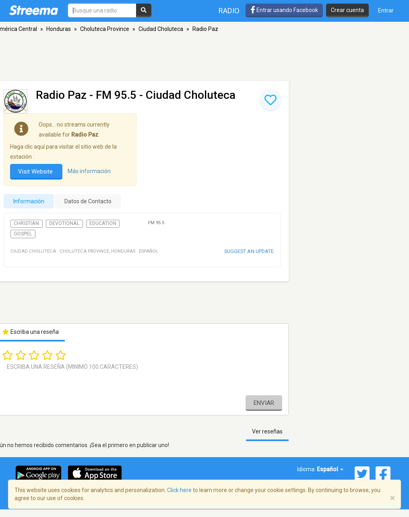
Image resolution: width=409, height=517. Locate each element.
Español (330, 469)
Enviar (264, 403)
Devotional (64, 223)
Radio (229, 10)
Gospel (23, 234)
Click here (179, 490)
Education (102, 223)
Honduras (58, 29)
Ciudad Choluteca (160, 29)
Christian (26, 223)
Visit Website (36, 171)
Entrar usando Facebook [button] (284, 10)
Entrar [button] (386, 10)
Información (28, 201)
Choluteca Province (104, 29)
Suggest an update (249, 251)
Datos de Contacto (88, 201)
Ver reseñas (267, 431)
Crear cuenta (347, 10)
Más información (89, 171)
